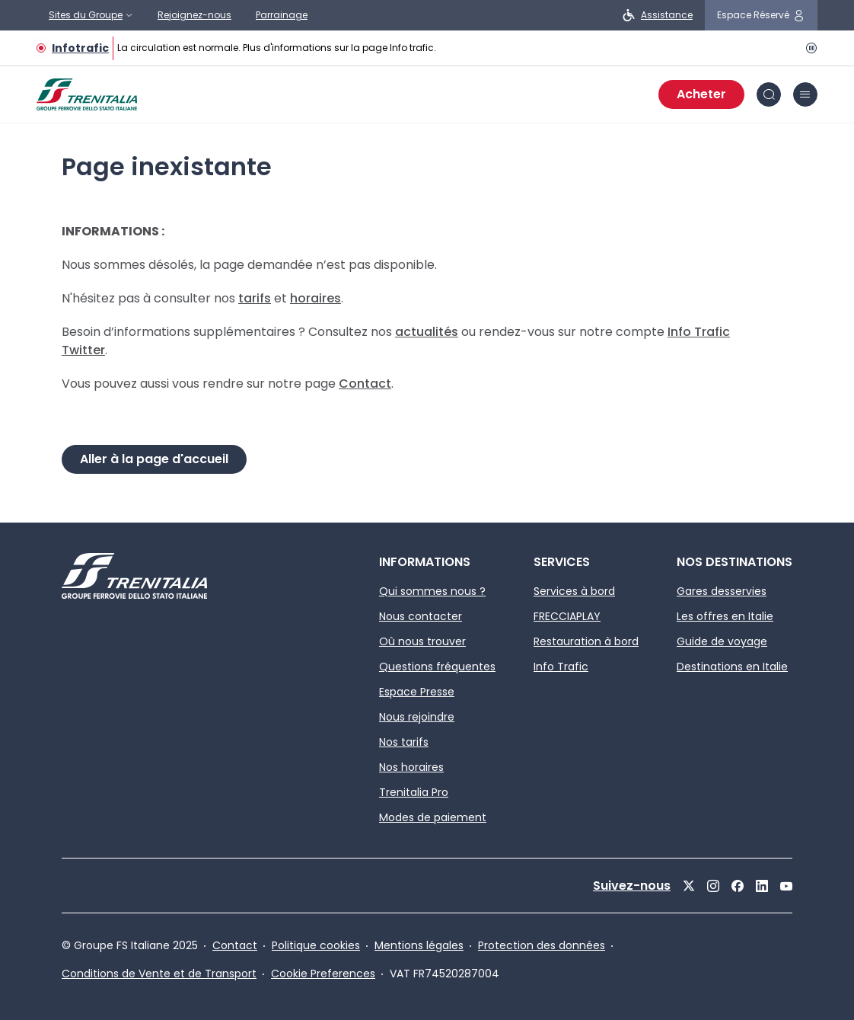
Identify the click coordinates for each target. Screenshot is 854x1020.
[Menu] (805, 94)
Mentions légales (419, 945)
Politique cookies (316, 945)
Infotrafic (80, 48)
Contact (365, 383)
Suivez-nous (632, 885)
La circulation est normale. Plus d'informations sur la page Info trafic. (276, 47)
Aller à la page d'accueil (154, 459)
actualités (426, 332)
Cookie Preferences (323, 973)
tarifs (254, 298)
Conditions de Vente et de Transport (159, 973)
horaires (315, 298)
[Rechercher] (769, 94)
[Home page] (87, 94)
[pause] (808, 48)
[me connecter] (761, 15)
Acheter (701, 94)
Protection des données (541, 945)
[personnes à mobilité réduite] (657, 15)
